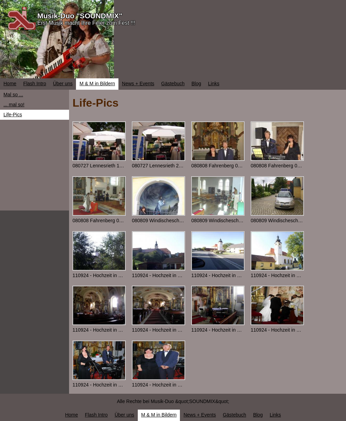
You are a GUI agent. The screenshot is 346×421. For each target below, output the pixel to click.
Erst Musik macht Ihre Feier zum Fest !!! (86, 23)
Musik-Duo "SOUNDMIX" (79, 16)
